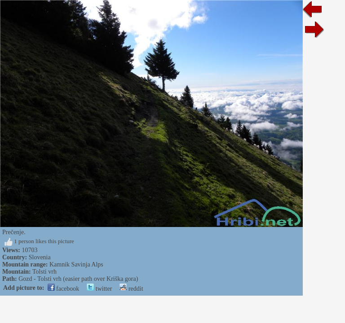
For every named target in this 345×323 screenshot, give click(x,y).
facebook (64, 288)
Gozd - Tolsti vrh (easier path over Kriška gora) (78, 278)
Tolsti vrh (44, 271)
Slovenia (40, 257)
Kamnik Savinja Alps (76, 264)
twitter (99, 288)
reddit (131, 288)
